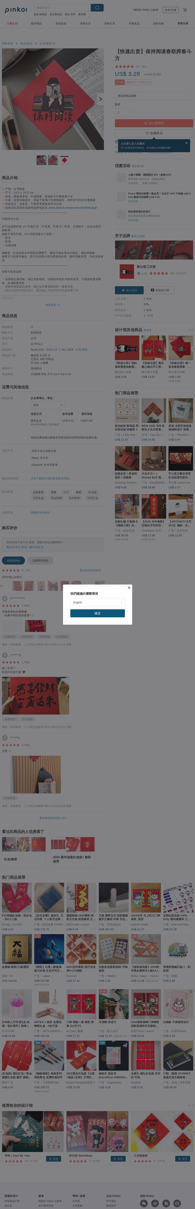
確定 (98, 613)
